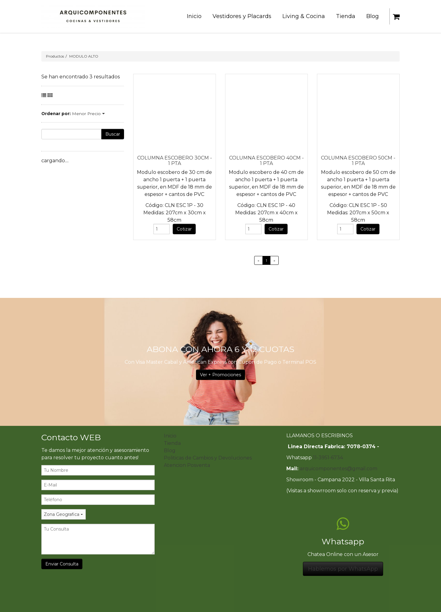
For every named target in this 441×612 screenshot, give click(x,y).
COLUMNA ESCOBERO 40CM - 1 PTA (266, 160)
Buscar (112, 134)
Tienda (172, 443)
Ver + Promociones (220, 374)
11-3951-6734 (328, 457)
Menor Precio (86, 113)
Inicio (170, 436)
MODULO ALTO (83, 56)
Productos (55, 56)
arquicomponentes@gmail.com (338, 468)
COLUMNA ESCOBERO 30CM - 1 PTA (174, 160)
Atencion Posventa (187, 465)
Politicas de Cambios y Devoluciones (208, 458)
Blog (169, 450)
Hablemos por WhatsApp (343, 568)
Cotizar (184, 229)
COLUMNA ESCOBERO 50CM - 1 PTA (358, 160)
